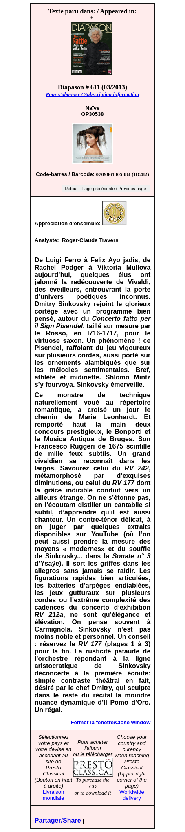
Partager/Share (58, 820)
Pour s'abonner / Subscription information (92, 94)
